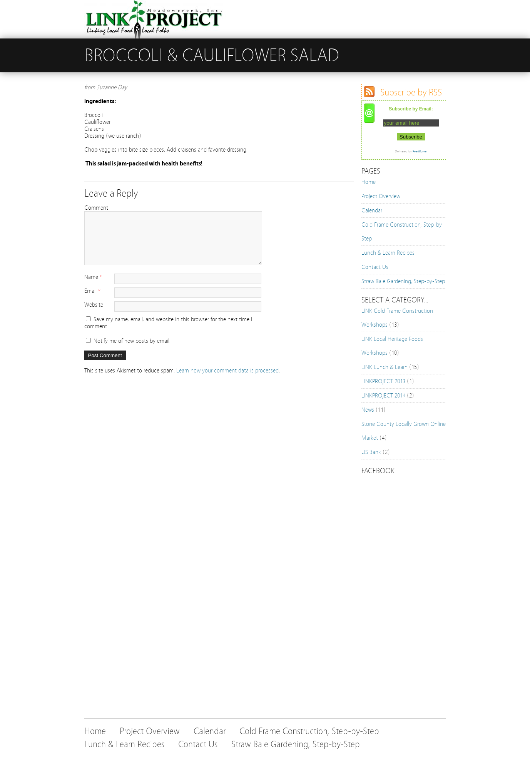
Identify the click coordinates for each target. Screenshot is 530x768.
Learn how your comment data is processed (227, 370)
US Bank (371, 452)
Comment (96, 207)
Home (368, 182)
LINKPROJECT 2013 (383, 381)
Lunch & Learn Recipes (388, 252)
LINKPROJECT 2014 (383, 395)
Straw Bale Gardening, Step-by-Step (403, 281)
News (367, 409)
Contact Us (374, 267)
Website (93, 304)
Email (90, 290)
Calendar (371, 210)
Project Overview (380, 196)
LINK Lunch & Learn (384, 367)
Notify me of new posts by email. (132, 340)
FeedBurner (420, 151)
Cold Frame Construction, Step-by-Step (309, 731)
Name (91, 277)
